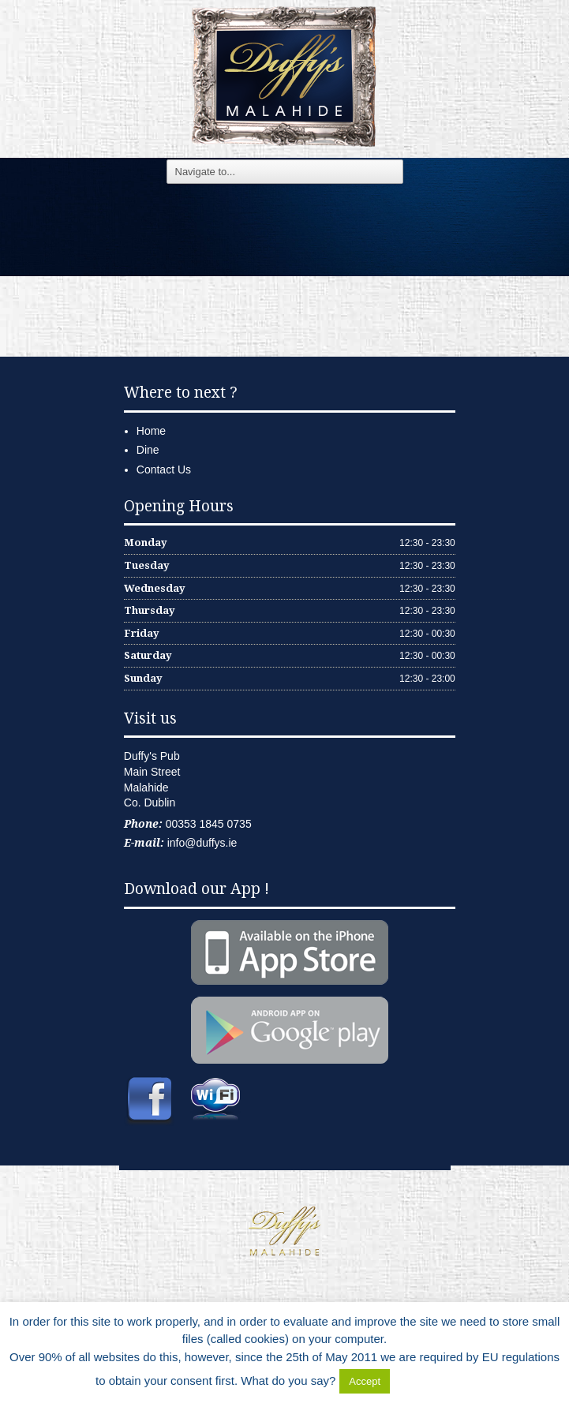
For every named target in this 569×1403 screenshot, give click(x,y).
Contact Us (164, 469)
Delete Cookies (433, 1380)
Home (151, 431)
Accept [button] (364, 1381)
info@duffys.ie (202, 842)
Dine (148, 449)
